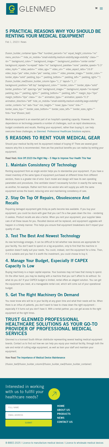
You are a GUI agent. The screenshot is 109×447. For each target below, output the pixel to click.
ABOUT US (63, 410)
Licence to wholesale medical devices (84, 443)
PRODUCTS (64, 414)
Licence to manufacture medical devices (43, 443)
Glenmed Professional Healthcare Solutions (59, 131)
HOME (61, 406)
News (23, 42)
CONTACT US (65, 422)
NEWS (60, 418)
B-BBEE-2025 (13, 443)
